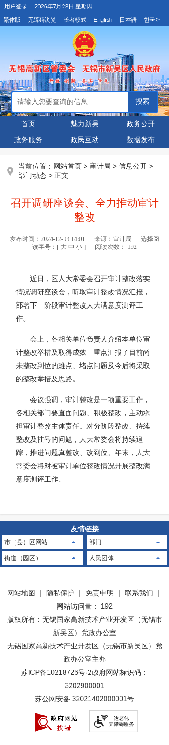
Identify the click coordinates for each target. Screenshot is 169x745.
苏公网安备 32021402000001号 (84, 699)
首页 (28, 124)
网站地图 (21, 593)
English (103, 19)
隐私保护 (60, 593)
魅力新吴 (85, 124)
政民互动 (85, 139)
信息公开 (133, 166)
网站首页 (67, 166)
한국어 (152, 19)
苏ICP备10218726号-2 (56, 672)
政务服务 (28, 139)
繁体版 (12, 19)
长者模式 (75, 19)
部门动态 (32, 175)
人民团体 (101, 557)
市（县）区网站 (26, 542)
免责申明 (100, 593)
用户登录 (15, 6)
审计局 (100, 166)
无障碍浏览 (42, 19)
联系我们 (139, 593)
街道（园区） (22, 557)
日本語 (128, 19)
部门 (95, 542)
